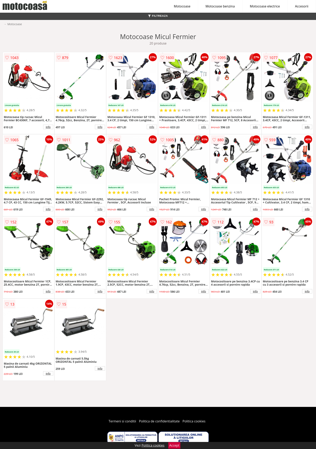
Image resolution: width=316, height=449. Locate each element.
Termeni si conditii (122, 421)
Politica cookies (194, 421)
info (48, 127)
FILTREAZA (158, 15)
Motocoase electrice (265, 6)
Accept (174, 445)
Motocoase (182, 6)
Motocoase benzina (220, 6)
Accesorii (301, 6)
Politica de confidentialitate (159, 421)
